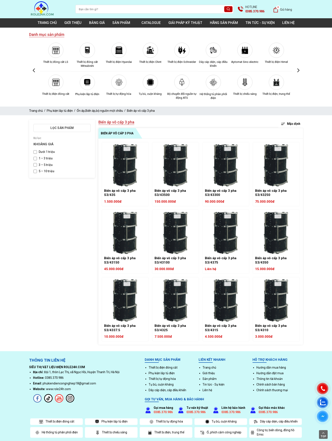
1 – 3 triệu (46, 158)
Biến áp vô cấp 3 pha (141, 110)
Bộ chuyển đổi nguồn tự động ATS (181, 95)
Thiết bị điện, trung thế (276, 93)
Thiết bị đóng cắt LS (55, 61)
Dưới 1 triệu (47, 152)
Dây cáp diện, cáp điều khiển (213, 63)
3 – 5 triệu (46, 165)
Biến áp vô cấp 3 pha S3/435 (120, 193)
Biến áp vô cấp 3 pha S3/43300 (220, 193)
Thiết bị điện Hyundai (119, 61)
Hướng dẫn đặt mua (270, 373)
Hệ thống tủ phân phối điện (213, 96)
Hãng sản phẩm (224, 23)
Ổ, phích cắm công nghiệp (220, 432)
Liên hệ (288, 23)
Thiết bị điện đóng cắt (55, 93)
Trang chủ (47, 23)
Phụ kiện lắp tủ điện (87, 94)
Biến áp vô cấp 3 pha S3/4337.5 (120, 328)
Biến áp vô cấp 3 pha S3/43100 (170, 260)
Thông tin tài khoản (269, 379)
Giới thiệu (72, 23)
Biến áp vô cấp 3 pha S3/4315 (220, 328)
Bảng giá (97, 23)
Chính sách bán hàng (270, 384)
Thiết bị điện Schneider (182, 61)
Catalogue (151, 23)
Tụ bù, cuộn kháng (150, 93)
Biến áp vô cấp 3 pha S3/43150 (120, 260)
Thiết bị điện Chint (150, 61)
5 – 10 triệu (46, 171)
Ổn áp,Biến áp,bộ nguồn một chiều (100, 110)
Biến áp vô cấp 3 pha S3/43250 (271, 193)
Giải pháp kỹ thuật (185, 23)
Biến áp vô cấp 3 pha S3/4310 (271, 328)
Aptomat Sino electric (244, 61)
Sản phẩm (123, 23)
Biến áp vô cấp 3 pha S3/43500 (170, 193)
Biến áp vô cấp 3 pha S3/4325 (170, 328)
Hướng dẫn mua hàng (271, 367)
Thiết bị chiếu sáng (245, 93)
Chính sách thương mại (272, 390)
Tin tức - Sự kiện (260, 23)
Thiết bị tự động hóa (118, 93)
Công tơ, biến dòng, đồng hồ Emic (272, 432)
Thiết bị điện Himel (276, 61)
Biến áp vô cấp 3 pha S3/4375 (220, 260)
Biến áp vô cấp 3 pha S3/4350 (271, 260)
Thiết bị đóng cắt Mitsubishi (87, 63)
